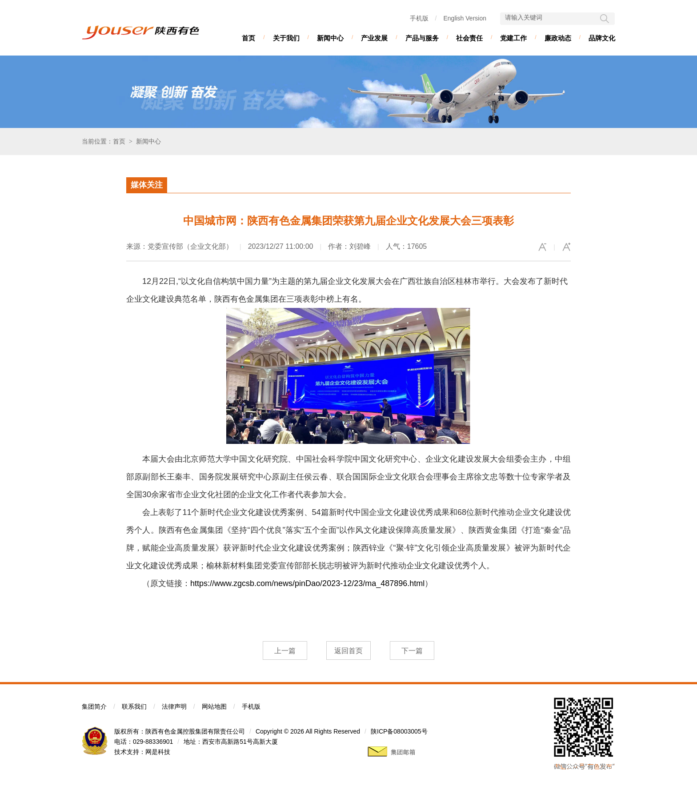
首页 (248, 38)
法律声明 (174, 706)
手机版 (419, 18)
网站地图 (214, 706)
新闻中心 (330, 38)
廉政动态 (558, 38)
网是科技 (157, 751)
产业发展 (374, 38)
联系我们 (134, 706)
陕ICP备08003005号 (399, 731)
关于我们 (286, 38)
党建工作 (513, 38)
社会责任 (469, 38)
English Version (464, 18)
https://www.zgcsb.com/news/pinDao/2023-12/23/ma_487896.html (307, 583)
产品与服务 (422, 38)
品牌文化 (602, 38)
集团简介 (94, 706)
